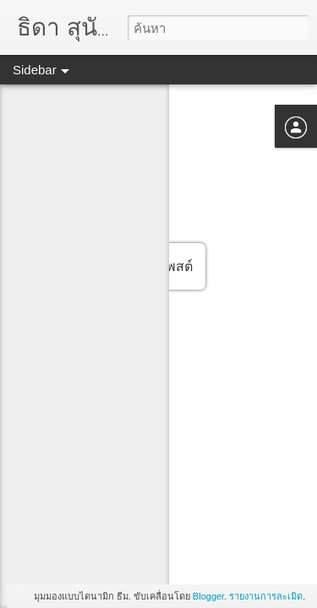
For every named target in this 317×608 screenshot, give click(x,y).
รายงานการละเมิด (266, 596)
